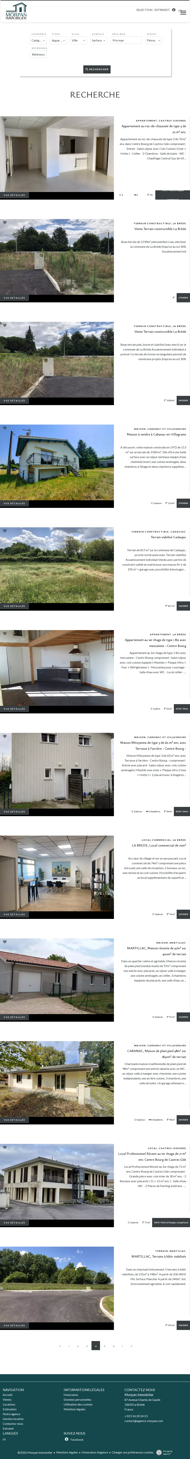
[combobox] (38, 40)
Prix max (119, 34)
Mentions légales (67, 1452)
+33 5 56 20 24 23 (136, 1416)
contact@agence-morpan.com (144, 1421)
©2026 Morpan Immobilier (35, 1452)
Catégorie (39, 34)
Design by (163, 1452)
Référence (40, 48)
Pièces (151, 34)
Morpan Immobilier (139, 1395)
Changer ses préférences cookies (132, 1452)
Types (56, 34)
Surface (98, 34)
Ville (76, 34)
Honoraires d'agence (95, 1452)
